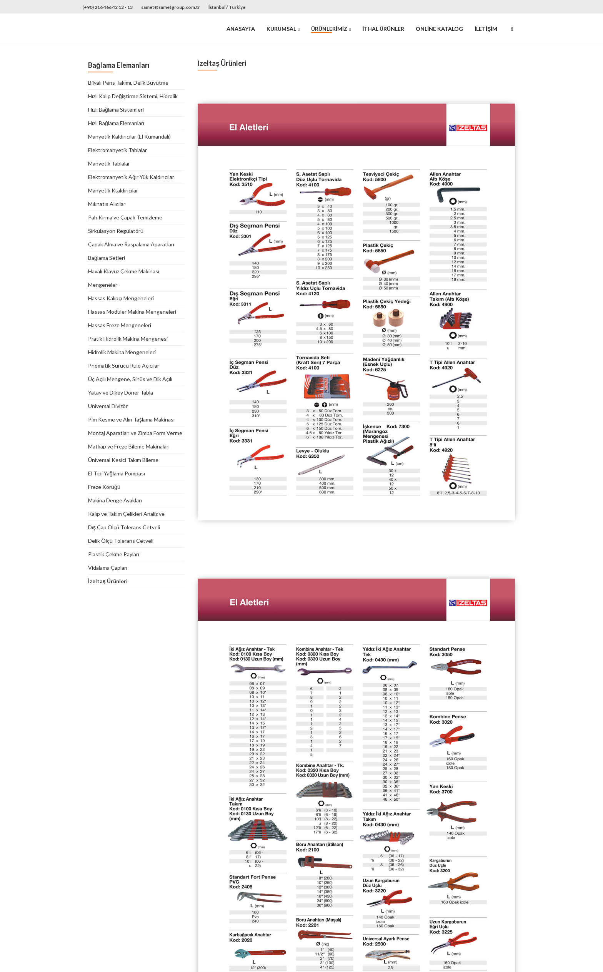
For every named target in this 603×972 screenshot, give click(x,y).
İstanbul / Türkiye (226, 7)
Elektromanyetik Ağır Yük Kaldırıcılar (131, 177)
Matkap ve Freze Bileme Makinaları (129, 446)
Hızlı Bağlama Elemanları (116, 123)
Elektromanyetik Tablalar (117, 150)
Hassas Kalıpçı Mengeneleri (121, 298)
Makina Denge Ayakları (115, 500)
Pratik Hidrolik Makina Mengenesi (128, 338)
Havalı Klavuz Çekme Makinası (123, 271)
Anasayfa (241, 28)
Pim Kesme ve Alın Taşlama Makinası (131, 419)
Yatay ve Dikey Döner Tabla (120, 392)
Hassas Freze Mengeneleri (119, 325)
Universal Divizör (108, 406)
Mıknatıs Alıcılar (106, 204)
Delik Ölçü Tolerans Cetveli (120, 540)
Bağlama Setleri (106, 257)
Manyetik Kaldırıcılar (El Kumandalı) (129, 136)
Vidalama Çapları (107, 567)
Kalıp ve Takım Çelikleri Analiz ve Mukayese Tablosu (126, 514)
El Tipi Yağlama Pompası (116, 473)
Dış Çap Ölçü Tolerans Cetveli (124, 527)
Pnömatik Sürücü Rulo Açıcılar (123, 365)
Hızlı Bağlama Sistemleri (116, 109)
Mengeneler (102, 284)
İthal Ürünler (383, 28)
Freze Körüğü (104, 486)
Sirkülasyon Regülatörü (115, 231)
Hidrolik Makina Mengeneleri (122, 352)
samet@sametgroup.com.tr (170, 7)
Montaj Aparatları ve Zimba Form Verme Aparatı (135, 433)
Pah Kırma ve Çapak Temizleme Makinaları (125, 217)
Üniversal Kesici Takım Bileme (123, 460)
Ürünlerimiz (329, 28)
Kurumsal (281, 28)
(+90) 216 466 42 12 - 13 (107, 7)
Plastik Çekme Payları (113, 554)
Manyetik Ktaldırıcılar (113, 190)
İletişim (486, 28)
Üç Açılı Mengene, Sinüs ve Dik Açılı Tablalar (130, 379)
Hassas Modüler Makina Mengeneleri (132, 311)
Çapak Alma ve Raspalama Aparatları (131, 244)
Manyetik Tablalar (109, 163)
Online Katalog (439, 28)
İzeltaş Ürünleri (108, 581)
